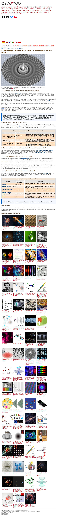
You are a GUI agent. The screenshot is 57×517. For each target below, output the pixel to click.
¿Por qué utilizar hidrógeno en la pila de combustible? (30, 473)
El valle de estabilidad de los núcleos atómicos (30, 456)
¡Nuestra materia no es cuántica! (18, 473)
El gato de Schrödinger (42, 326)
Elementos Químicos (28, 9)
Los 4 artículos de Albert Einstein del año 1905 (7, 293)
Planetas (48, 10)
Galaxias (13, 10)
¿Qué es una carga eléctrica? (7, 473)
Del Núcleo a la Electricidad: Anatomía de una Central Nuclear (42, 425)
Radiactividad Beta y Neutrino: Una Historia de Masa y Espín (7, 377)
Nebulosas (36, 10)
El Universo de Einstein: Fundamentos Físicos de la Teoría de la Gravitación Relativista (18, 489)
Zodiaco (3, 14)
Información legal (4, 513)
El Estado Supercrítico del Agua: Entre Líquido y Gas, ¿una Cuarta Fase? (18, 505)
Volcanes (46, 12)
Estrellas (38, 9)
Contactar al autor (4, 514)
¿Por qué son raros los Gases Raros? (30, 277)
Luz (24, 10)
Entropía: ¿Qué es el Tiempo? (42, 441)
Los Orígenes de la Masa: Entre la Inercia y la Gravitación (30, 425)
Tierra (33, 12)
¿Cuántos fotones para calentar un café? (7, 441)
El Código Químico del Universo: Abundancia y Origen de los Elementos (18, 395)
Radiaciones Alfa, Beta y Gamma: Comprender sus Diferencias (18, 327)
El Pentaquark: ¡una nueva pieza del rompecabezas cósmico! (18, 278)
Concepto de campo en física (18, 359)
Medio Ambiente (6, 9)
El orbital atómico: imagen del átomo (18, 456)
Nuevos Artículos (13, 14)
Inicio (2, 45)
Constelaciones (40, 7)
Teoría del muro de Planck (18, 310)
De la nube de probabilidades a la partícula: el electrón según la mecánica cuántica (30, 361)
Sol (14, 12)
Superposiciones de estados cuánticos (18, 410)
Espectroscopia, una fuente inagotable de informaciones (7, 394)
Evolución (45, 9)
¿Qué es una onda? (18, 343)
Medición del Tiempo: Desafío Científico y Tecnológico (30, 377)
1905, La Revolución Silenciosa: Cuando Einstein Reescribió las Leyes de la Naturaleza (30, 489)
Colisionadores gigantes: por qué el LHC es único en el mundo (42, 312)
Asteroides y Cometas (19, 7)
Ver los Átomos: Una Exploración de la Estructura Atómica (18, 442)
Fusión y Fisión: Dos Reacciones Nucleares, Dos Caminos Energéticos (7, 426)
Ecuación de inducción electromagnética (42, 410)
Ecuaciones (16, 9)
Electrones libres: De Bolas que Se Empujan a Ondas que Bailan (18, 243)
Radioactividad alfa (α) (30, 409)
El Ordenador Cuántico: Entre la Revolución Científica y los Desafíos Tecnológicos (42, 344)
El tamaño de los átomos (30, 393)
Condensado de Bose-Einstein (7, 359)
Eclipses (49, 7)
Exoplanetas (5, 10)
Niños (42, 10)
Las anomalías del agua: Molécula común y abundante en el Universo (30, 244)
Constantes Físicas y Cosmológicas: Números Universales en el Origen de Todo (42, 378)
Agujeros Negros (6, 7)
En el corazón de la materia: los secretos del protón (7, 227)
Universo (39, 12)
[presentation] (38, 100)
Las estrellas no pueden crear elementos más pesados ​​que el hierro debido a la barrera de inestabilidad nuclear (42, 294)
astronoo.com (14, 88)
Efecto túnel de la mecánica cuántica (30, 441)
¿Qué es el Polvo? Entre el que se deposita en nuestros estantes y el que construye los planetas (42, 244)
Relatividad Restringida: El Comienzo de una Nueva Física (30, 261)
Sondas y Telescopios (23, 12)
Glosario (22, 14)
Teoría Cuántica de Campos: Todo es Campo (30, 344)
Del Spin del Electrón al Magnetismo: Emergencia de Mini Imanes (7, 244)
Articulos (13, 45)
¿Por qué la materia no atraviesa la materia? (30, 226)
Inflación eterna (7, 343)
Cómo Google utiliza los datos (7, 512)
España (7, 45)
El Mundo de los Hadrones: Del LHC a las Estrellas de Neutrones (7, 328)
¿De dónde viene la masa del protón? (7, 488)
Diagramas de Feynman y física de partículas (30, 293)
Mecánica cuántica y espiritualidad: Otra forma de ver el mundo (30, 505)
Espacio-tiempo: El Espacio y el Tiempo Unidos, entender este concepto (18, 378)
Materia (28, 10)
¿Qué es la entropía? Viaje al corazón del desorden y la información (42, 361)
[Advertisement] (28, 31)
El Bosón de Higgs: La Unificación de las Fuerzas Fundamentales (42, 262)
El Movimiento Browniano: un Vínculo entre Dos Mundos (42, 277)
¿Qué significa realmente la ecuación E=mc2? (42, 488)
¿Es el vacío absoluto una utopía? (30, 310)
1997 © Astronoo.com (5, 510)
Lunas (19, 10)
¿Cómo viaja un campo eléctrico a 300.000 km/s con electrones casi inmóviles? (18, 228)
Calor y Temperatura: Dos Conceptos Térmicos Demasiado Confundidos (7, 262)
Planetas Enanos (6, 12)
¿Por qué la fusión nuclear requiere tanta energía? (18, 293)
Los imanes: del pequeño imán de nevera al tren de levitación (42, 228)
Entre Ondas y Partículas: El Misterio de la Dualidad (7, 505)
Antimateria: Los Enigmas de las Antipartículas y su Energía (42, 458)
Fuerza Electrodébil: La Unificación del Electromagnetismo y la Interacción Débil (18, 262)
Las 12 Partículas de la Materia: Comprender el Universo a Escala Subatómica (7, 458)
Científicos (31, 7)
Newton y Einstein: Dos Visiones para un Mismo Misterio (42, 473)
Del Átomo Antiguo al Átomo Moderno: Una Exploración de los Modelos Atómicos (18, 426)
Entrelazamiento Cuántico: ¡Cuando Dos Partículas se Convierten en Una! (7, 278)
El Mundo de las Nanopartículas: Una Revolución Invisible (30, 327)
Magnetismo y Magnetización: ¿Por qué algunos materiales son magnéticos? (42, 395)
